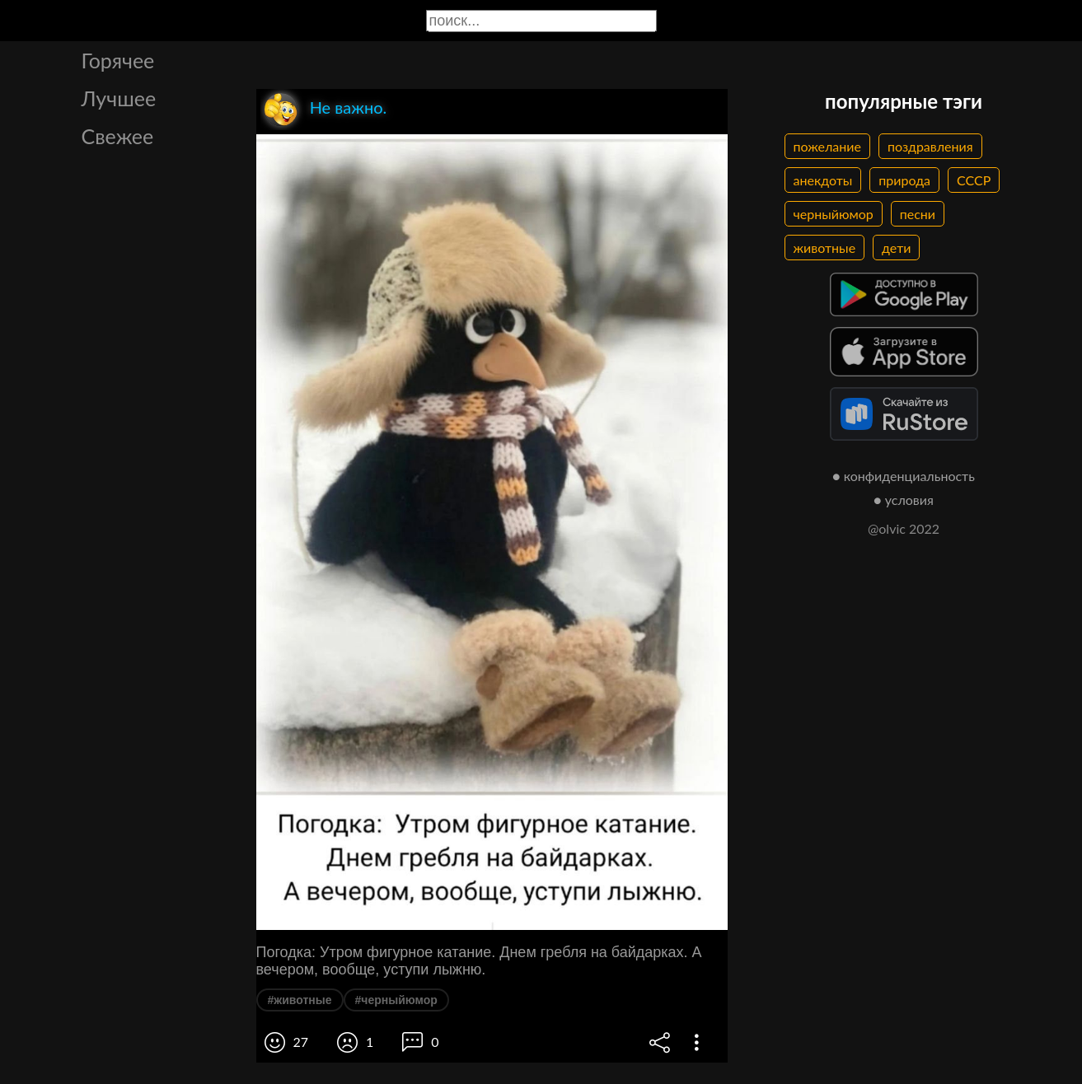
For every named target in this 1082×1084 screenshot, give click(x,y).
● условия (904, 499)
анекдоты (823, 180)
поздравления (930, 146)
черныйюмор (834, 214)
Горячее (118, 60)
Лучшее (119, 98)
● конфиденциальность (903, 476)
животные (825, 247)
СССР (974, 180)
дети (896, 247)
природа (904, 180)
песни (917, 214)
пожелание (827, 146)
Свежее (118, 136)
